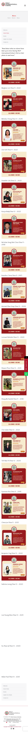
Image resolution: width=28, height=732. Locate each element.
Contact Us (5, 42)
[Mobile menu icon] (25, 5)
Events (4, 36)
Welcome (5, 30)
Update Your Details (7, 39)
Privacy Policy (16, 722)
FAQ (10, 722)
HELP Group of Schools (16, 716)
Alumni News (6, 33)
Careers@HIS (12, 725)
